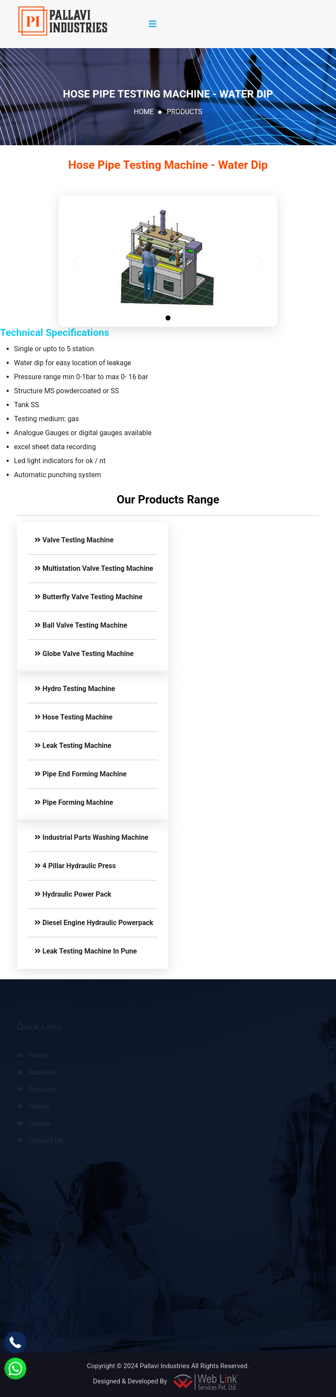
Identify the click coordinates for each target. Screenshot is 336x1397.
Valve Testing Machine (74, 540)
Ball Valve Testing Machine (81, 625)
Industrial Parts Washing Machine (91, 837)
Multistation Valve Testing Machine (94, 568)
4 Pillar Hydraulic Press (75, 866)
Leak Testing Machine (73, 745)
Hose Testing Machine (73, 717)
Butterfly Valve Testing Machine (89, 597)
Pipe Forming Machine (74, 802)
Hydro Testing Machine (75, 689)
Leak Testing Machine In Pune (86, 951)
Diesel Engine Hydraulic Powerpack (94, 923)
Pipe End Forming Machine (81, 774)
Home (144, 112)
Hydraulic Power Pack (73, 894)
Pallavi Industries (164, 1366)
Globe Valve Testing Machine (84, 654)
